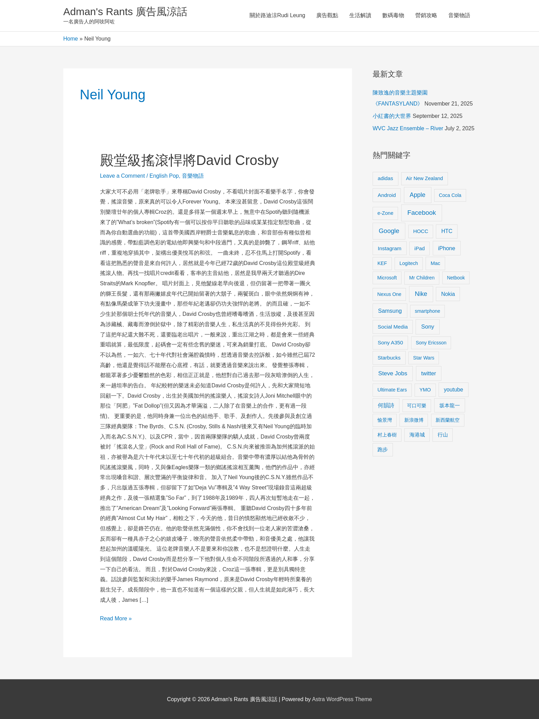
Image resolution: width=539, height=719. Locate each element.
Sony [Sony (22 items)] (427, 326)
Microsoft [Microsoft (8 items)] (387, 277)
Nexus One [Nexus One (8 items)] (389, 294)
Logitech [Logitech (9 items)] (408, 263)
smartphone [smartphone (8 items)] (427, 311)
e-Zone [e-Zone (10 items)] (385, 213)
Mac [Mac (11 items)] (435, 263)
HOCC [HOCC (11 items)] (420, 231)
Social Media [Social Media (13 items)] (393, 327)
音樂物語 (459, 15)
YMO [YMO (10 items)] (425, 389)
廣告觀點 (327, 15)
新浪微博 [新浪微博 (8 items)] (414, 420)
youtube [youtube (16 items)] (453, 389)
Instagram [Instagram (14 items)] (390, 248)
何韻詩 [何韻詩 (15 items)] (386, 405)
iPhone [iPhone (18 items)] (446, 248)
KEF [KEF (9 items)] (382, 263)
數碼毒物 (393, 15)
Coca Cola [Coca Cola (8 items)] (450, 195)
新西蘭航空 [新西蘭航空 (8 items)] (448, 420)
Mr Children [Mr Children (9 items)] (421, 277)
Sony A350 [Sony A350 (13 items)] (390, 342)
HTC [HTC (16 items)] (446, 231)
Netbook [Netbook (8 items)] (456, 277)
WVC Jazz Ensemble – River (408, 128)
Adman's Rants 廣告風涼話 (125, 11)
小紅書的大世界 (392, 116)
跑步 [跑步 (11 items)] (382, 449)
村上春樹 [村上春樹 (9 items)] (387, 435)
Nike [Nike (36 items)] (421, 293)
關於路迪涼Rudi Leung (277, 15)
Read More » (116, 617)
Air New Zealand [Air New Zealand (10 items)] (424, 178)
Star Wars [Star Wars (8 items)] (423, 358)
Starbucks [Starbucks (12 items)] (389, 358)
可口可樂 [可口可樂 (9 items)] (416, 405)
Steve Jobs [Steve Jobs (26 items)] (392, 373)
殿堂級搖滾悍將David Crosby (189, 160)
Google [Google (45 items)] (389, 230)
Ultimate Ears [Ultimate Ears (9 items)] (392, 389)
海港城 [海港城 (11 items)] (417, 435)
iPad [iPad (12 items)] (420, 248)
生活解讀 (360, 15)
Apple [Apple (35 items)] (418, 194)
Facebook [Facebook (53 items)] (421, 212)
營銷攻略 (426, 15)
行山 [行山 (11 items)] (443, 435)
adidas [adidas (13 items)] (385, 178)
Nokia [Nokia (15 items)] (448, 294)
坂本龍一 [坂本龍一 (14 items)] (449, 405)
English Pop (164, 176)
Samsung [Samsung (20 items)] (390, 311)
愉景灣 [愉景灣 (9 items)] (384, 420)
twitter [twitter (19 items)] (428, 373)
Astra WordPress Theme (342, 699)
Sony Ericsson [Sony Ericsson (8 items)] (431, 342)
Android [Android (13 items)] (387, 195)
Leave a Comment (122, 176)
